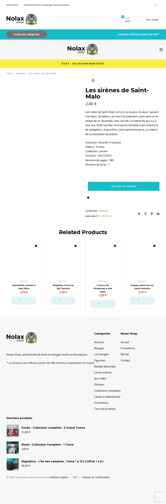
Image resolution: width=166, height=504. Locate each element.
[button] (153, 19)
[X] (145, 213)
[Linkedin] (158, 213)
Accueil (125, 342)
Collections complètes (107, 390)
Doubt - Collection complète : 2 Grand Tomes (53, 432)
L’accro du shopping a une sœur (102, 288)
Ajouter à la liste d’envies (88, 198)
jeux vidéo (100, 378)
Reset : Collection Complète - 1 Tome (47, 449)
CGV (75, 487)
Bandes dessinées (105, 366)
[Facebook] (139, 213)
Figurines (99, 360)
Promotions (101, 402)
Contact (125, 360)
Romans (20, 73)
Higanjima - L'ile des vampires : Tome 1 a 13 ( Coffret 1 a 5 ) (62, 466)
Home (10, 73)
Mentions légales (59, 487)
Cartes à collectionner (107, 396)
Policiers (99, 384)
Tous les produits (105, 408)
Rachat (125, 354)
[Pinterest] (152, 213)
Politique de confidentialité (96, 487)
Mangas (99, 348)
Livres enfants (102, 372)
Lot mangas (101, 354)
